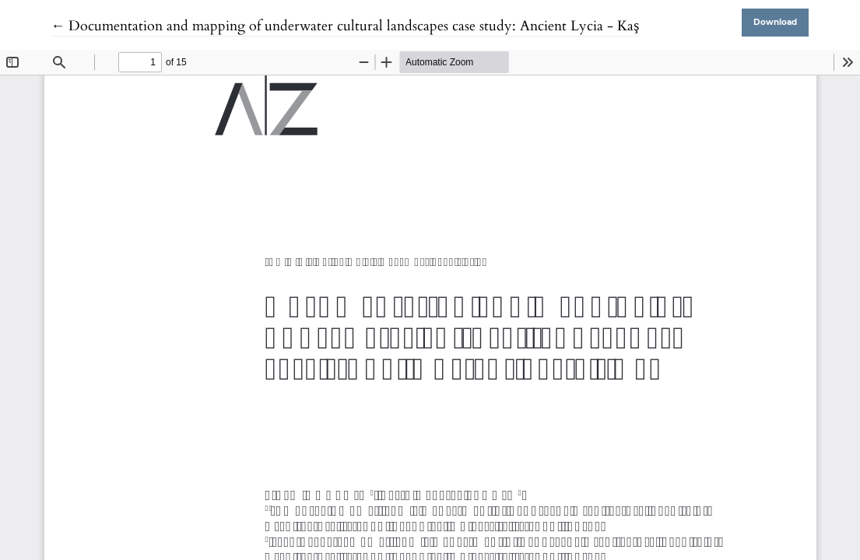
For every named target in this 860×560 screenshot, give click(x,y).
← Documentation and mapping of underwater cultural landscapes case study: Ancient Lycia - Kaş (345, 26)
